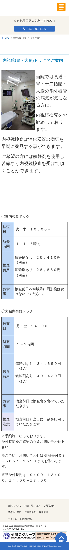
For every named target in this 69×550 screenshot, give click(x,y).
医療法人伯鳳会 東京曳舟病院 (23, 6)
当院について (14, 505)
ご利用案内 (48, 505)
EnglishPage (26, 519)
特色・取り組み (32, 505)
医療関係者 (30, 512)
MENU (61, 7)
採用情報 (43, 512)
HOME (6, 38)
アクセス (12, 519)
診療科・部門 (14, 512)
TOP (61, 541)
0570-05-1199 (37, 28)
